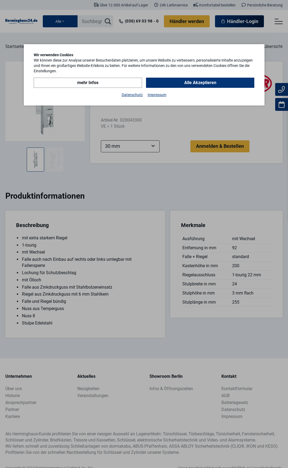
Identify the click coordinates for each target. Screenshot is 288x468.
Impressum (157, 95)
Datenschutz (132, 95)
